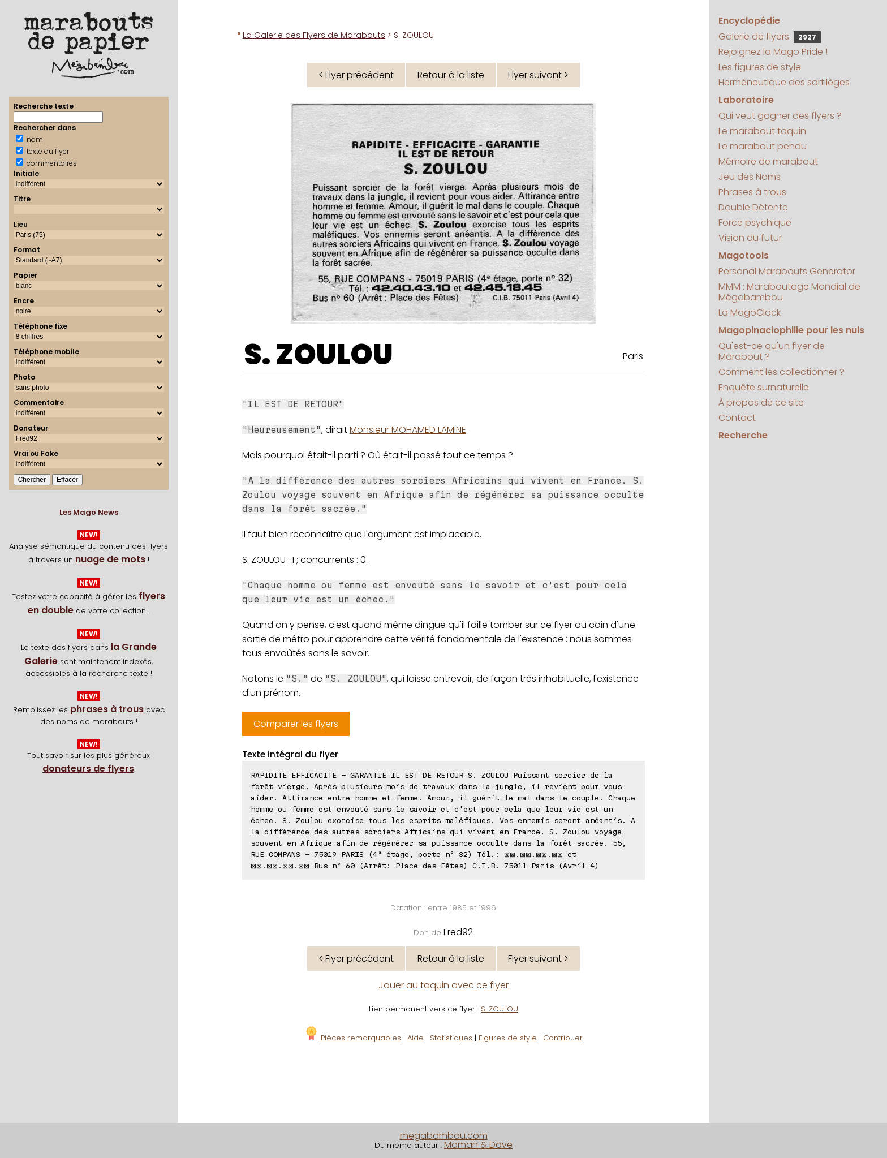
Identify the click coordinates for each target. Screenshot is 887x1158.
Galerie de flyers (769, 36)
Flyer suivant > (538, 74)
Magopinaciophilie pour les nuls (791, 330)
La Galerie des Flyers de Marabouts (314, 35)
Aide (415, 1037)
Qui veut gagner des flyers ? (780, 115)
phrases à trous (107, 709)
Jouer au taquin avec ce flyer (443, 985)
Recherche (743, 435)
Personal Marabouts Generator (786, 271)
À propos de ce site (761, 402)
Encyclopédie (749, 20)
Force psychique (754, 222)
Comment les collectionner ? (781, 371)
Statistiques (451, 1037)
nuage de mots (110, 559)
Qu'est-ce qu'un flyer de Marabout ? (771, 351)
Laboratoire (746, 99)
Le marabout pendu (762, 146)
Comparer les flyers (295, 723)
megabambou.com (444, 1135)
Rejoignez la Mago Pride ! (773, 51)
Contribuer (563, 1037)
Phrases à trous (752, 192)
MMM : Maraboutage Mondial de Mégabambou (789, 292)
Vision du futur (750, 237)
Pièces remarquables (352, 1037)
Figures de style (508, 1037)
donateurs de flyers (88, 768)
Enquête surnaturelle (763, 387)
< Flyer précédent (356, 74)
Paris (633, 356)
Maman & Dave (478, 1144)
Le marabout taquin (762, 130)
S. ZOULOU (318, 354)
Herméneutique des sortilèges (784, 82)
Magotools (743, 255)
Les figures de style (759, 67)
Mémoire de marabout (768, 161)
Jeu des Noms (749, 176)
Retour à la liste (450, 74)
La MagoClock (749, 312)
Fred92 (458, 932)
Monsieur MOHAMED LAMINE (408, 429)
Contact (737, 417)
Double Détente (753, 207)
